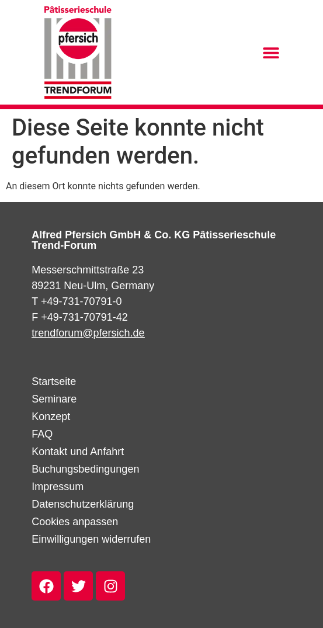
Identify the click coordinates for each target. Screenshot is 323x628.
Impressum (58, 486)
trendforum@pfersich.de (88, 333)
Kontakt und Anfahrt (78, 451)
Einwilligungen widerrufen (91, 539)
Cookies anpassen (75, 522)
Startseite (54, 381)
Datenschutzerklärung (83, 504)
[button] (271, 52)
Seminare (54, 399)
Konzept (51, 416)
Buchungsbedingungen (85, 469)
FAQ (42, 434)
